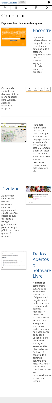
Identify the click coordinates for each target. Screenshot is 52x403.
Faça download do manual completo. (21, 23)
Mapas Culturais (9, 2)
